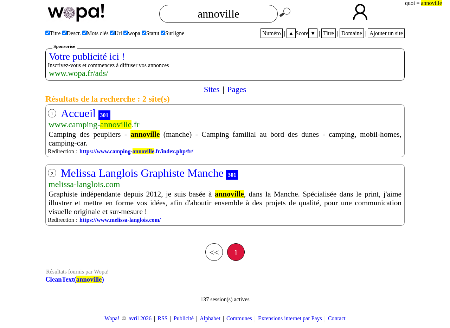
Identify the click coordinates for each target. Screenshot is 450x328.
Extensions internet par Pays (290, 318)
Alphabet (210, 318)
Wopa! (111, 318)
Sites (212, 89)
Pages (236, 89)
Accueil (78, 113)
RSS (162, 318)
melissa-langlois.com (84, 184)
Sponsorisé (64, 46)
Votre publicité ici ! (87, 56)
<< (214, 252)
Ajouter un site (386, 33)
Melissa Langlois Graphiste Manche (142, 173)
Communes (239, 318)
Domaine (351, 33)
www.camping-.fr (94, 124)
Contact (337, 318)
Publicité (184, 318)
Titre (328, 33)
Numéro (271, 33)
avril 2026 (140, 318)
